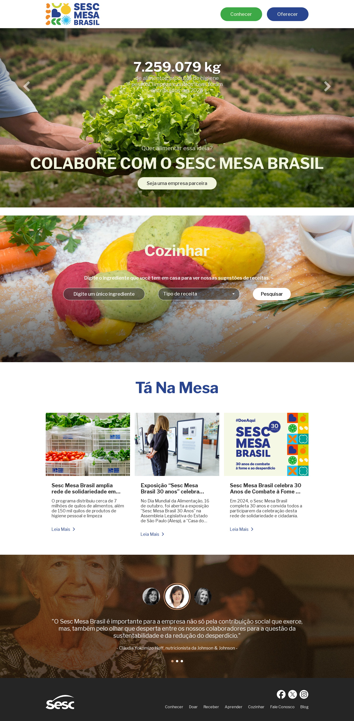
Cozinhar (256, 707)
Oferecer (287, 14)
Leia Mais (60, 529)
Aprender (233, 707)
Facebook (281, 694)
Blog (304, 707)
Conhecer (241, 14)
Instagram (304, 694)
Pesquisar (272, 294)
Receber (211, 707)
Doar (193, 707)
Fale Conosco (282, 707)
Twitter (292, 694)
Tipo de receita (180, 294)
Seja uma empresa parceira (177, 183)
